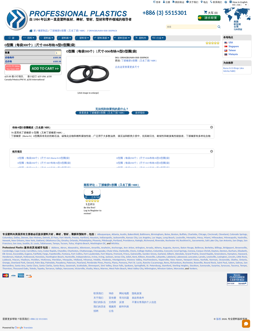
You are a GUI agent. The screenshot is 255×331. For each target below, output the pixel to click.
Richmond (149, 240)
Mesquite (67, 259)
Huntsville (70, 256)
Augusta (167, 247)
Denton (223, 250)
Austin (123, 234)
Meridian (56, 259)
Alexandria (73, 247)
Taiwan (232, 50)
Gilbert (170, 253)
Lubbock (6, 259)
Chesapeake (100, 250)
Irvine (94, 256)
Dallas (17, 237)
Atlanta (115, 234)
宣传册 (112, 297)
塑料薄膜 (101, 37)
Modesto (106, 259)
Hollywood (28, 256)
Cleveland (223, 234)
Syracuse (225, 265)
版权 (218, 318)
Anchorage (117, 247)
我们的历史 (100, 306)
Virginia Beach (82, 243)
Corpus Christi (203, 250)
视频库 (112, 306)
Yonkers (193, 268)
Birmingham (157, 234)
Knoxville (150, 256)
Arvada (149, 247)
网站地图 (124, 293)
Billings (218, 247)
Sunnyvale (205, 265)
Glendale (179, 253)
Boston (174, 234)
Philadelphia (85, 240)
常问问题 (124, 297)
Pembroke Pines (95, 262)
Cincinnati (212, 234)
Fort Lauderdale (92, 253)
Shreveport (93, 265)
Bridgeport (228, 247)
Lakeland (171, 256)
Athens (157, 247)
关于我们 (192, 2)
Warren (104, 268)
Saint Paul (222, 262)
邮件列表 (124, 306)
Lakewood (182, 256)
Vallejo (58, 268)
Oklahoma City (53, 240)
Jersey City (119, 256)
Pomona (123, 262)
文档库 (112, 302)
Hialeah (18, 256)
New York (30, 240)
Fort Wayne (106, 253)
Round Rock (210, 262)
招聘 (96, 310)
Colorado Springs (238, 234)
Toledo (32, 268)
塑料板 (46, 37)
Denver (24, 237)
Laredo (201, 256)
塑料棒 (64, 37)
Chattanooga (86, 250)
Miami (207, 237)
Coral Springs (180, 250)
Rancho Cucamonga (153, 262)
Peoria (107, 262)
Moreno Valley (134, 259)
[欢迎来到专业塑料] (80, 14)
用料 (28, 37)
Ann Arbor (129, 247)
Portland (117, 240)
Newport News (191, 259)
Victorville (80, 268)
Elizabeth (242, 250)
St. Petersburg (154, 265)
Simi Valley (106, 265)
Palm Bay (39, 262)
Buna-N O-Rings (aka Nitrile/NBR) (233, 69)
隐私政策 (137, 293)
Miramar (87, 259)
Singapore (234, 46)
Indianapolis (106, 237)
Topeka (40, 268)
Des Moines (35, 237)
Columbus (7, 237)
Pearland (81, 262)
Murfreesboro (150, 259)
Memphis (191, 237)
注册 (166, 2)
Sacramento (198, 240)
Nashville (242, 237)
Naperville (164, 259)
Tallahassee (46, 243)
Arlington (140, 247)
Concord (168, 250)
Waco (96, 268)
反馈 (121, 302)
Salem (231, 262)
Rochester (188, 262)
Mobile (97, 259)
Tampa (56, 243)
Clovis (133, 250)
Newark (6, 240)
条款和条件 (138, 297)
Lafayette (160, 256)
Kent (134, 256)
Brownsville (241, 247)
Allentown (85, 247)
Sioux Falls (118, 265)
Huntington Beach (55, 256)
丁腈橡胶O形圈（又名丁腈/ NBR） (139, 60)
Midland (78, 259)
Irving (101, 256)
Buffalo (183, 234)
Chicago (202, 234)
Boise (167, 234)
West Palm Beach (117, 268)
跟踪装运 (178, 2)
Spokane (129, 265)
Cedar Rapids (49, 250)
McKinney (46, 259)
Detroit (46, 237)
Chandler (62, 250)
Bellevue (199, 247)
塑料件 (140, 37)
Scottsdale (82, 265)
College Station (144, 250)
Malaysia (233, 54)
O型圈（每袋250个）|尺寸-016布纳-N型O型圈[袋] (143, 158)
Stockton (194, 265)
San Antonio (225, 240)
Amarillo (95, 247)
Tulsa (71, 243)
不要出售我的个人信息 (144, 302)
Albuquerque (103, 234)
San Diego (238, 240)
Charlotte (192, 234)
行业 (157, 37)
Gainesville (135, 253)
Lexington (222, 256)
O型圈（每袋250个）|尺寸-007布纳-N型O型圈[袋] (44, 162)
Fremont (118, 253)
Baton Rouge (187, 247)
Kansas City (131, 237)
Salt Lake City (211, 240)
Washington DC (98, 243)
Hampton (232, 253)
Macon (15, 259)
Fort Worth (65, 237)
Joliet (128, 256)
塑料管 (82, 37)
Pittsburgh (107, 240)
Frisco (126, 253)
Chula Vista (112, 250)
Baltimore (145, 234)
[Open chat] (246, 324)
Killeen (141, 256)
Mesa (200, 237)
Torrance (50, 268)
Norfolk (204, 259)
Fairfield (37, 253)
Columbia (158, 250)
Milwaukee (217, 237)
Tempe (243, 265)
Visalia (89, 268)
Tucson (63, 243)
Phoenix (97, 240)
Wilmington (150, 268)
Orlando (74, 240)
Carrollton (32, 250)
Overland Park (18, 262)
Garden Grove (149, 253)
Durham (232, 250)
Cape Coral (19, 250)
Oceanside (224, 259)
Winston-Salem (165, 268)
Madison (25, 259)
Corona (191, 250)
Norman (213, 259)
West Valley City (135, 268)
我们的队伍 (100, 302)
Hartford (84, 237)
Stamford (166, 265)
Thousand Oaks (20, 268)
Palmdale (50, 262)
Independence (83, 256)
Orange (6, 262)
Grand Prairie (191, 253)
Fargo (45, 253)
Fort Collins (76, 253)
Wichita (115, 243)
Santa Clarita (45, 265)
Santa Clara (32, 265)
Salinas (239, 262)
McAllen (35, 259)
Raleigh (139, 240)
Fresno (75, 237)
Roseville (198, 262)
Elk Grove (7, 253)
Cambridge (7, 250)
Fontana (66, 253)
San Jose (17, 243)
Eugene (28, 253)
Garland (162, 253)
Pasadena (61, 262)
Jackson (109, 256)
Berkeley (209, 247)
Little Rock (241, 256)
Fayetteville (55, 253)
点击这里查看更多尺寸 (127, 66)
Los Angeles (145, 237)
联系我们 (216, 2)
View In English (238, 2)
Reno (166, 262)
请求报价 (140, 112)
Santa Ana (20, 265)
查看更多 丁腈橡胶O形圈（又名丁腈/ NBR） (102, 112)
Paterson (71, 262)
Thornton (7, 268)
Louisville (180, 237)
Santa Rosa (58, 265)
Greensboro (220, 253)
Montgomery (119, 259)
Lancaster (192, 256)
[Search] (191, 27)
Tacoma (235, 265)
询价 (111, 293)
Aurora (175, 247)
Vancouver (68, 268)
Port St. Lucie (135, 262)
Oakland (40, 240)
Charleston (72, 250)
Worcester (179, 268)
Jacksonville (119, 237)
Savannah (70, 265)
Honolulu (40, 256)
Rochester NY (172, 240)
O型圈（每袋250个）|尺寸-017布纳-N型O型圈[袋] (143, 162)
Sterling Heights (180, 265)
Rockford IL (185, 240)
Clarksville (124, 250)
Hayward (242, 253)
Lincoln (231, 256)
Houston (94, 237)
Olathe (234, 259)
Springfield (139, 265)
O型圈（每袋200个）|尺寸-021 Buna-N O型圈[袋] (44, 158)
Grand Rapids (206, 253)
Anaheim (105, 247)
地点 (204, 2)
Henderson (7, 256)
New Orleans (17, 240)
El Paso (54, 237)
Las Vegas (156, 237)
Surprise (215, 265)
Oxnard (30, 262)
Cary (40, 250)
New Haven (176, 259)
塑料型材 (121, 37)
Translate (24, 327)
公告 (111, 310)
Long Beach (168, 237)
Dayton (215, 250)
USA (231, 42)
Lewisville (211, 256)
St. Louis (35, 243)
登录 (157, 2)
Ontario (243, 259)
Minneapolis (230, 237)
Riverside (159, 240)
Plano (114, 262)
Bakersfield (133, 234)
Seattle (26, 243)
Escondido (18, 253)
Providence (128, 240)
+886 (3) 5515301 (165, 12)
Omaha (65, 240)
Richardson (175, 262)
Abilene (55, 247)
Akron (63, 247)
